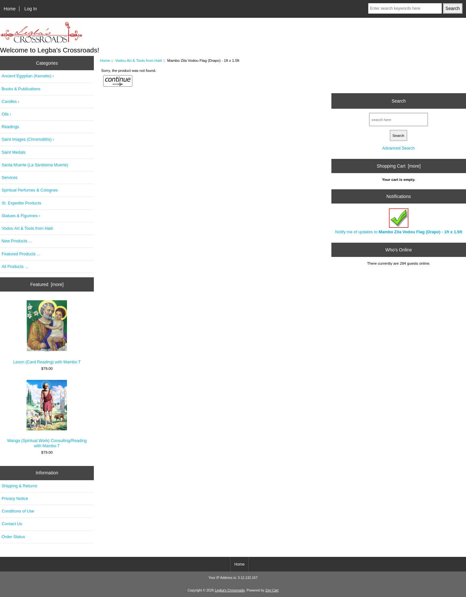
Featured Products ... (21, 253)
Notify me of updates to (398, 221)
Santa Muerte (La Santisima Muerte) (35, 164)
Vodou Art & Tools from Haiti (138, 60)
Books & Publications (21, 88)
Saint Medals (14, 152)
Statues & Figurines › (21, 215)
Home (10, 8)
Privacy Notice (15, 498)
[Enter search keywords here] (405, 8)
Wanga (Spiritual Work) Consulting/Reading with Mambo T (47, 414)
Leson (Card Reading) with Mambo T (47, 332)
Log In (30, 8)
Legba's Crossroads (230, 590)
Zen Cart (272, 590)
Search (399, 101)
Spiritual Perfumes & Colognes (30, 190)
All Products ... (15, 266)
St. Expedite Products (21, 203)
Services (9, 177)
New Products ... (17, 240)
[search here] (398, 120)
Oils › (6, 114)
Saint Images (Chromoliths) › (28, 139)
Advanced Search (398, 148)
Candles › (10, 101)
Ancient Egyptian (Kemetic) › (28, 75)
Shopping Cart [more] (399, 166)
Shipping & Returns (19, 485)
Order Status (13, 536)
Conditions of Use (18, 511)
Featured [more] (47, 284)
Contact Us (12, 523)
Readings (10, 126)
